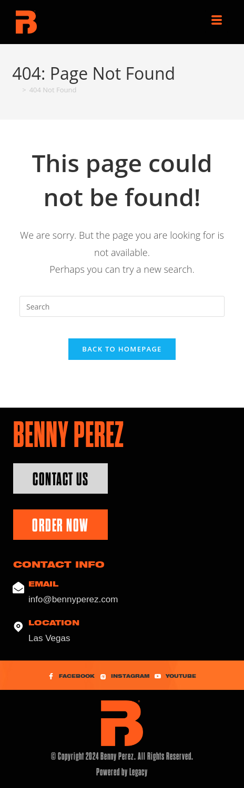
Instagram (125, 677)
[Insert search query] (122, 306)
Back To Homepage (121, 349)
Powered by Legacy (122, 772)
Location (53, 623)
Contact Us (60, 479)
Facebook (71, 676)
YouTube (175, 676)
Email (43, 584)
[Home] (15, 89)
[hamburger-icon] (216, 21)
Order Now (60, 525)
